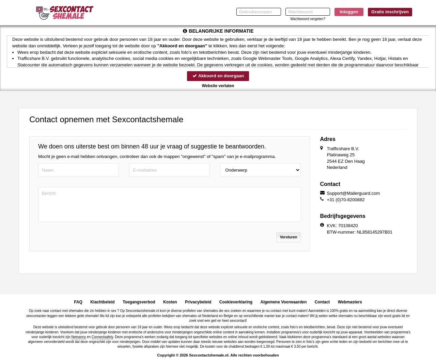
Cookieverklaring (235, 302)
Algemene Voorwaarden (283, 302)
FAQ (78, 302)
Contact (322, 302)
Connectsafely (102, 337)
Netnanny (79, 337)
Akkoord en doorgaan (218, 75)
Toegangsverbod (139, 302)
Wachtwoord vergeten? (307, 19)
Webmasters (350, 302)
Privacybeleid (198, 302)
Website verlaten (218, 85)
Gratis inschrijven (390, 11)
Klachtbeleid (102, 302)
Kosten (170, 302)
